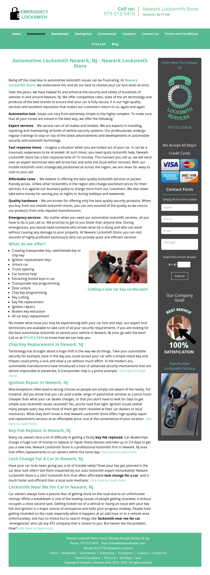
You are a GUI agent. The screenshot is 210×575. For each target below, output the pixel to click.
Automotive (36, 34)
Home (16, 34)
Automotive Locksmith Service (179, 366)
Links (137, 558)
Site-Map (125, 558)
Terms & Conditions (87, 558)
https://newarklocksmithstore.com (123, 543)
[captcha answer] (184, 265)
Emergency (83, 34)
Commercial (107, 34)
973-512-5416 (119, 13)
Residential (60, 34)
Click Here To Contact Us (179, 65)
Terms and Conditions (181, 34)
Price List (99, 44)
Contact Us (150, 34)
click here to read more (119, 452)
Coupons (129, 34)
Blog (115, 44)
